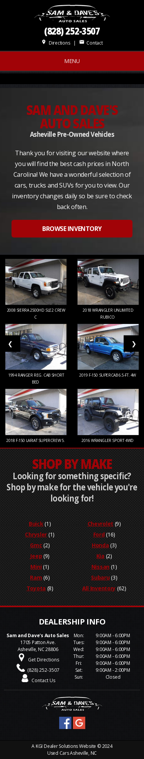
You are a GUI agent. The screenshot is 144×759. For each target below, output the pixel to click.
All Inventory (99, 588)
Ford (99, 534)
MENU (72, 61)
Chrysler (36, 534)
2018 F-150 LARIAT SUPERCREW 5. (36, 440)
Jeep (36, 556)
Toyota (36, 588)
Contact (91, 43)
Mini (35, 566)
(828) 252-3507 (72, 31)
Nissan (100, 566)
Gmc (36, 545)
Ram (36, 577)
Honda (100, 545)
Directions (55, 43)
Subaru (100, 577)
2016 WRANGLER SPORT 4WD (107, 440)
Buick (36, 523)
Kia (100, 556)
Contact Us (43, 680)
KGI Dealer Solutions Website (66, 746)
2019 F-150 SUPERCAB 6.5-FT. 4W (108, 375)
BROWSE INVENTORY (71, 228)
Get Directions (43, 659)
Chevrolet (100, 523)
